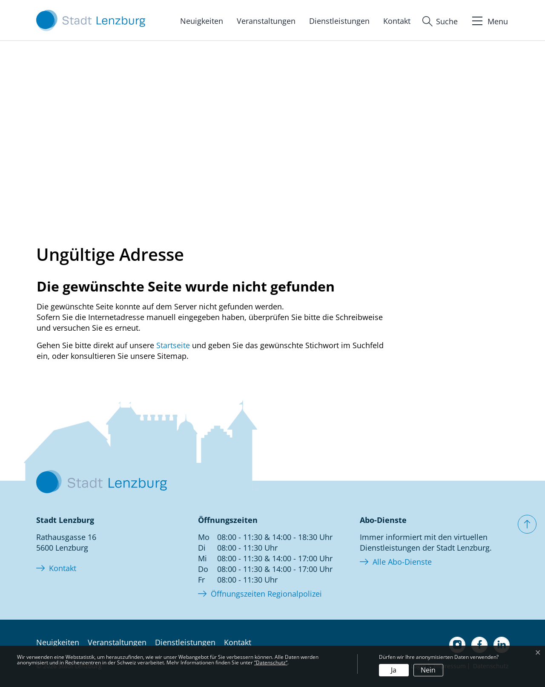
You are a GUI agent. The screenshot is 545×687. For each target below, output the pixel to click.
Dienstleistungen (339, 21)
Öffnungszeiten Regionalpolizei (266, 594)
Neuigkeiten (201, 21)
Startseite (173, 345)
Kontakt (396, 21)
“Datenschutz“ (270, 662)
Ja (393, 670)
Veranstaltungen (266, 21)
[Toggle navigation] (489, 20)
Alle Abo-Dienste (402, 562)
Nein (428, 670)
